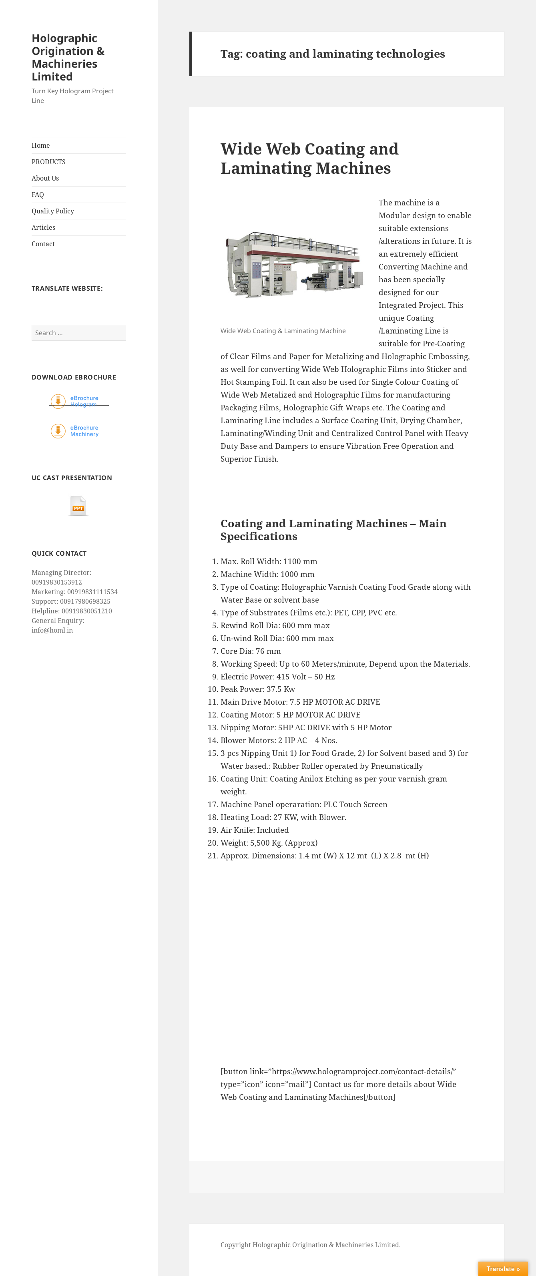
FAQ (38, 194)
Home (41, 145)
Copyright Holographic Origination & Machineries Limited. (311, 1244)
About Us (45, 178)
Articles (43, 227)
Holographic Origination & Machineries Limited (68, 57)
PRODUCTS (49, 161)
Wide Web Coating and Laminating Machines (310, 158)
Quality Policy (53, 211)
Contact (43, 243)
